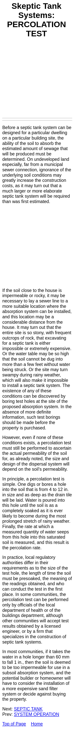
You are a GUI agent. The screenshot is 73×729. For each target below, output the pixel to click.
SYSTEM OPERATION (36, 714)
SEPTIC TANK (28, 708)
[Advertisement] (36, 80)
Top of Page (14, 723)
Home (37, 723)
